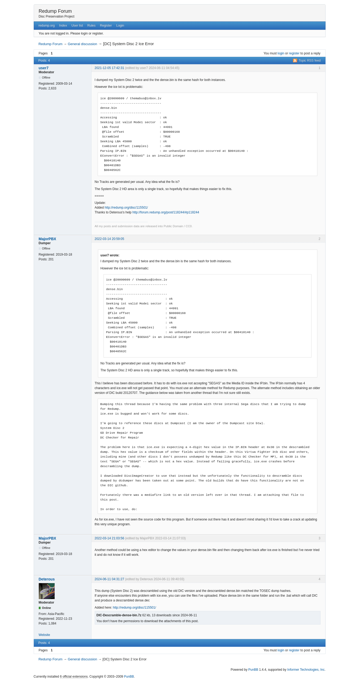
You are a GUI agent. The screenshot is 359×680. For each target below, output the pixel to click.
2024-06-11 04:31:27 (109, 579)
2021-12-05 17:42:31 (109, 68)
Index (63, 25)
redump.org (46, 25)
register (294, 53)
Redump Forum (55, 11)
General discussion (82, 44)
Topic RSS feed (310, 60)
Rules (91, 25)
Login (120, 25)
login (281, 53)
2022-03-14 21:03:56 (109, 538)
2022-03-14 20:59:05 (109, 239)
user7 (44, 68)
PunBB (253, 670)
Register (106, 25)
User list (77, 25)
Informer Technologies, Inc (306, 670)
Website (44, 635)
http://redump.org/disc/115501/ (126, 207)
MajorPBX (47, 239)
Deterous (47, 579)
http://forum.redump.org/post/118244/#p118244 (165, 212)
